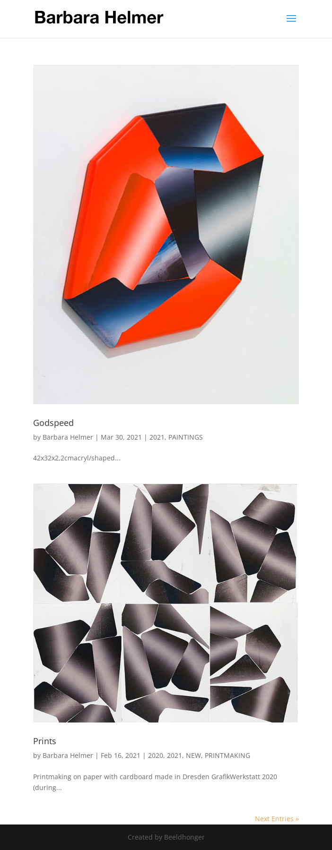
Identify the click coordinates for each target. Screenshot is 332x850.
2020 (155, 755)
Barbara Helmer (68, 437)
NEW (193, 755)
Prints (44, 741)
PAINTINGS (185, 437)
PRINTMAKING (227, 755)
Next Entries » (277, 818)
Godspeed (53, 422)
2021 (157, 437)
